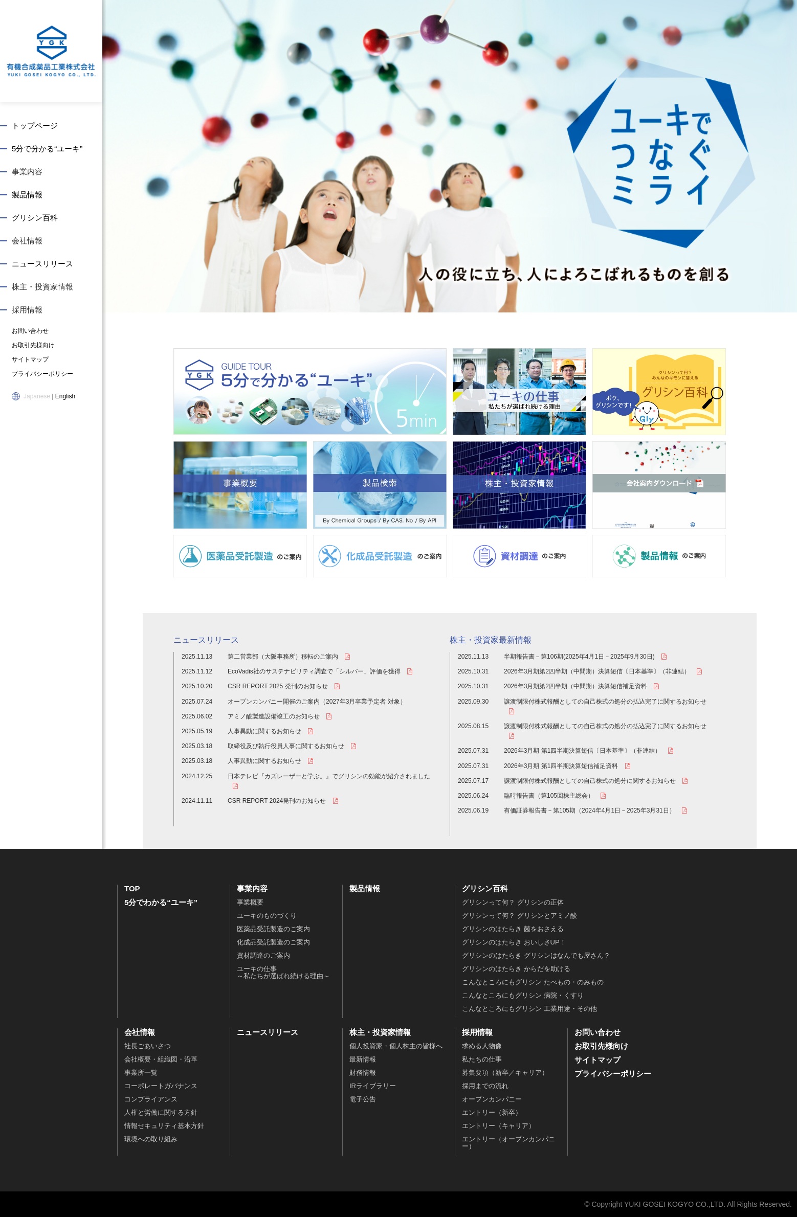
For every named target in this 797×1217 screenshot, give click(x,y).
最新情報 (362, 1059)
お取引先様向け (33, 345)
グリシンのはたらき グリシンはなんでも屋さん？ (536, 955)
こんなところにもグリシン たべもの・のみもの (533, 982)
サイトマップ (30, 359)
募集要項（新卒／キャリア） (505, 1072)
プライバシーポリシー (42, 373)
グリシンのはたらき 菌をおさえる (513, 929)
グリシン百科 (35, 217)
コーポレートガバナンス (160, 1086)
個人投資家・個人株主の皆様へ (395, 1046)
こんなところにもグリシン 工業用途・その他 (529, 1008)
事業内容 (27, 171)
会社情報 (27, 240)
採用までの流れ (485, 1086)
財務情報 (362, 1072)
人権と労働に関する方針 (160, 1112)
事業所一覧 (141, 1072)
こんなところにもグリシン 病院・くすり (523, 995)
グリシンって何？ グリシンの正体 (513, 902)
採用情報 (27, 309)
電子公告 (362, 1099)
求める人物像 (482, 1046)
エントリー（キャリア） (498, 1126)
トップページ (35, 125)
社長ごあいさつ (147, 1046)
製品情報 (27, 194)
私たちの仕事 (482, 1059)
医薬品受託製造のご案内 (273, 929)
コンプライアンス (151, 1099)
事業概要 (250, 902)
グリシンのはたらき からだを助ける (516, 969)
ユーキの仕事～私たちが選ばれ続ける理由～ (283, 972)
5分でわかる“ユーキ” (160, 902)
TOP (132, 888)
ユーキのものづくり (267, 915)
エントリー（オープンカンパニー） (508, 1142)
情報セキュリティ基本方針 (164, 1126)
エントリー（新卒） (492, 1112)
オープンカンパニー (492, 1099)
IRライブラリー (372, 1086)
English (65, 396)
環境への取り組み (151, 1139)
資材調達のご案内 (263, 955)
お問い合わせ (30, 330)
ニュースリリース (42, 263)
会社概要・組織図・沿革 (160, 1059)
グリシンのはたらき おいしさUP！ (514, 942)
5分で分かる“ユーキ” (47, 148)
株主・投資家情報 (42, 286)
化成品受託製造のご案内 (273, 942)
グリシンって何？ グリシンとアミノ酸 (519, 915)
